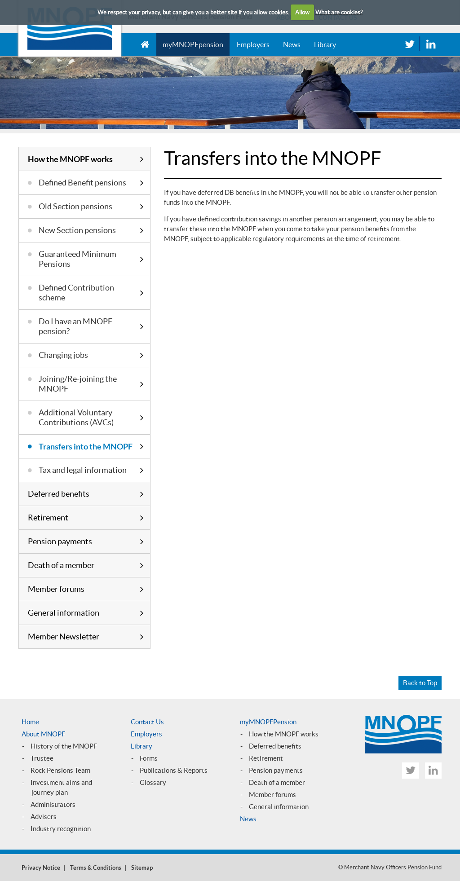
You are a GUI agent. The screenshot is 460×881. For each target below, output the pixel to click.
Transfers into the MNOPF (86, 446)
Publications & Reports (174, 770)
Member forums (56, 589)
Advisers (44, 816)
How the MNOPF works (70, 159)
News (292, 44)
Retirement (48, 517)
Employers (253, 44)
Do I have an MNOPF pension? (75, 326)
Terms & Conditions (95, 867)
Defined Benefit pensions (82, 182)
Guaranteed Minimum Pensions (77, 259)
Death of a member (61, 565)
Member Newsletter (63, 636)
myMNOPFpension (193, 44)
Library (325, 44)
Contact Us (147, 722)
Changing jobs (63, 355)
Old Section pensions (75, 206)
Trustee (42, 758)
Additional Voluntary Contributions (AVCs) (76, 417)
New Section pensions (77, 230)
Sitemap (142, 867)
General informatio (277, 807)
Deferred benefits (58, 493)
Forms (149, 758)
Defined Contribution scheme (76, 292)
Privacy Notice (41, 867)
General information (63, 612)
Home (30, 722)
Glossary (153, 782)
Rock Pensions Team (60, 770)
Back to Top (420, 683)
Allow (302, 12)
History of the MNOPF (64, 746)
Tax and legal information (83, 470)
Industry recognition (61, 829)
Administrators (53, 804)
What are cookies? (339, 12)
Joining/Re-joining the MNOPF (78, 383)
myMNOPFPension (268, 722)
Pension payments (60, 541)
